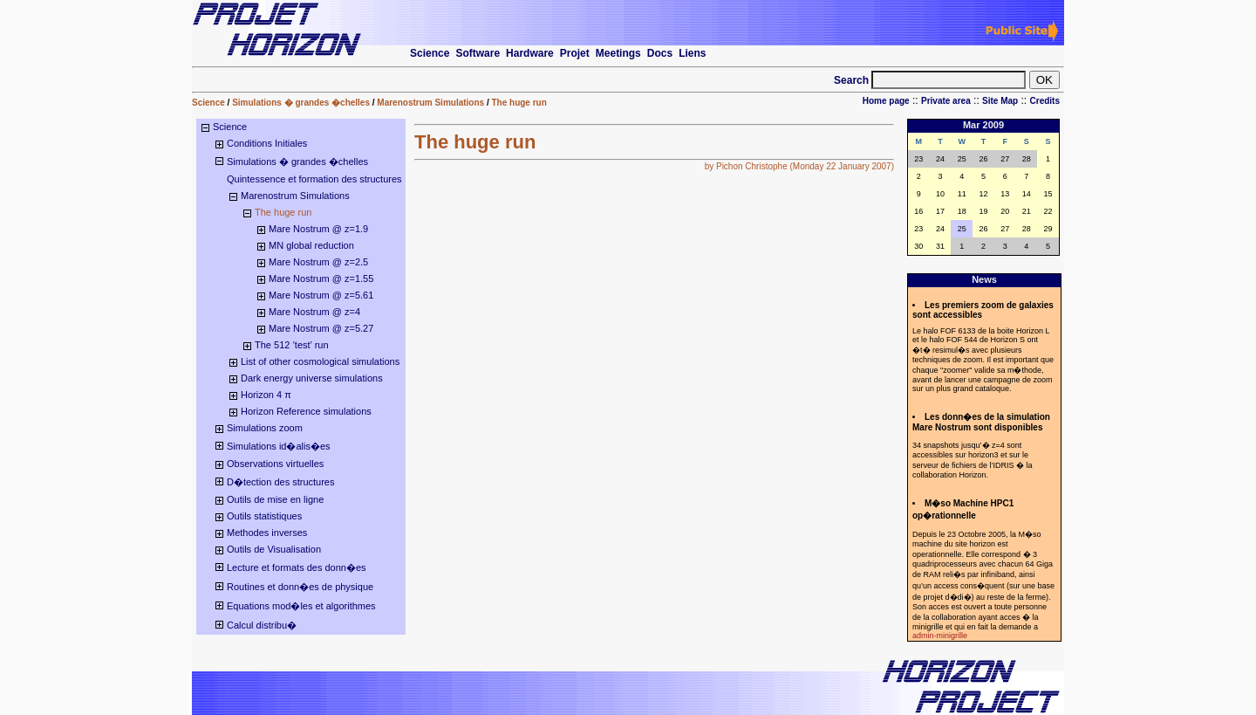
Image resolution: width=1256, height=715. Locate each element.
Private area (946, 101)
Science (208, 102)
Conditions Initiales (267, 143)
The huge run (518, 102)
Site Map (1000, 101)
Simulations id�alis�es (279, 446)
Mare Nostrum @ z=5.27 (321, 328)
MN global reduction (311, 245)
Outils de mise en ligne (275, 499)
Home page (886, 101)
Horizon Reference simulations (306, 411)
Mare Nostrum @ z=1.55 (321, 278)
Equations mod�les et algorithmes (301, 606)
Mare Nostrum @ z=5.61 (321, 295)
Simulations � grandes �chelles (301, 102)
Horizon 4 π (266, 394)
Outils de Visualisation (274, 549)
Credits (1045, 101)
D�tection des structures (281, 482)
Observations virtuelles (275, 463)
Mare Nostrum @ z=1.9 (318, 228)
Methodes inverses (267, 532)
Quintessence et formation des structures (314, 179)
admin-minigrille (939, 635)
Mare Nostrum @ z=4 (314, 311)
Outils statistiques (264, 516)
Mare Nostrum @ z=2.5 (318, 262)
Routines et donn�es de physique (300, 586)
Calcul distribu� (262, 625)
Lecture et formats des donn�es (296, 567)
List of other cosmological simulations (320, 361)
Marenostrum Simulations (430, 102)
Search (852, 80)
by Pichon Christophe (746, 166)
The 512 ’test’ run (292, 345)
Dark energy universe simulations (312, 378)
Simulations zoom (265, 428)
